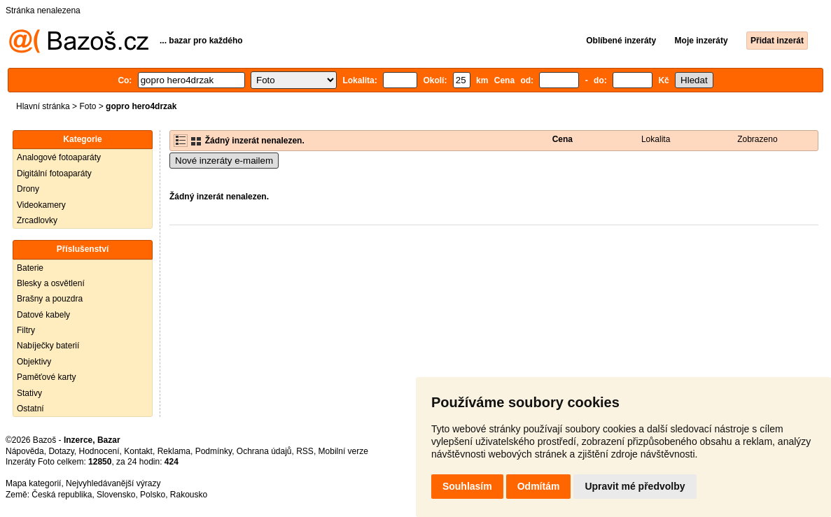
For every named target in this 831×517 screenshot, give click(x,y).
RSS (305, 451)
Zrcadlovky (37, 220)
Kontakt (138, 451)
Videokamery (41, 205)
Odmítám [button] (538, 486)
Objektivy (34, 362)
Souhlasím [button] (467, 486)
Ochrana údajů (264, 451)
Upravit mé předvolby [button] (635, 486)
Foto (87, 106)
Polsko (152, 495)
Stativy (29, 393)
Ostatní (30, 408)
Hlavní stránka (43, 106)
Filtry (26, 330)
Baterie (30, 268)
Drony (28, 189)
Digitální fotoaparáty (54, 173)
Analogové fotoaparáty (59, 157)
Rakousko (188, 495)
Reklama (174, 451)
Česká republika (62, 495)
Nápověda (25, 451)
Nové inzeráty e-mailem (224, 160)
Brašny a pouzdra (50, 299)
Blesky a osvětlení (51, 283)
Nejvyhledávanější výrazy (113, 483)
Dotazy (61, 451)
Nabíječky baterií (48, 345)
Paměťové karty (46, 377)
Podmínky (213, 451)
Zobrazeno (757, 139)
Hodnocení (99, 451)
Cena (562, 139)
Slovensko (116, 495)
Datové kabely (43, 315)
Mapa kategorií (33, 483)
